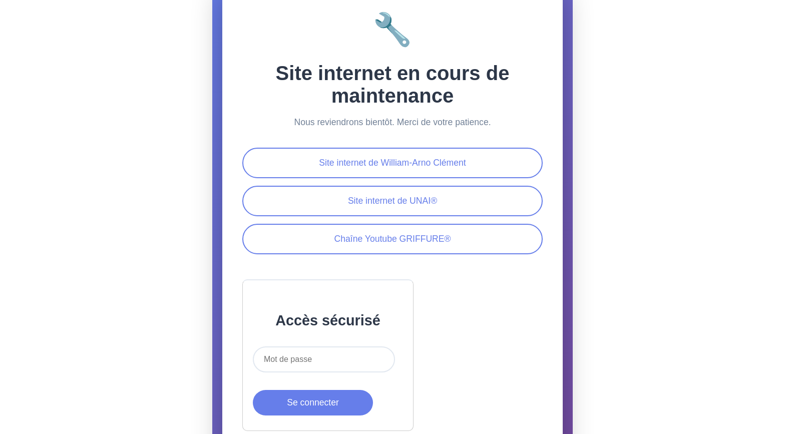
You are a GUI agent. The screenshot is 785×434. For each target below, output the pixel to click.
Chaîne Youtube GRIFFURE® (392, 239)
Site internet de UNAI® (392, 201)
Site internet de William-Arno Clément (392, 163)
